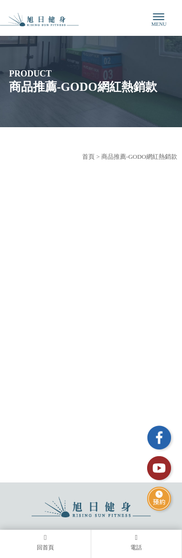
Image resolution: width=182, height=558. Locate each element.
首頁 (88, 156)
